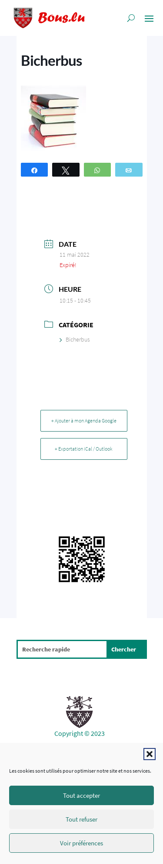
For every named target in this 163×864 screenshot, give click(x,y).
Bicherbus (75, 339)
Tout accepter (81, 795)
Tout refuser (81, 819)
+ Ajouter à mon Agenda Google (83, 420)
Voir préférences (81, 843)
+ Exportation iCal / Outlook (84, 448)
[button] (149, 754)
